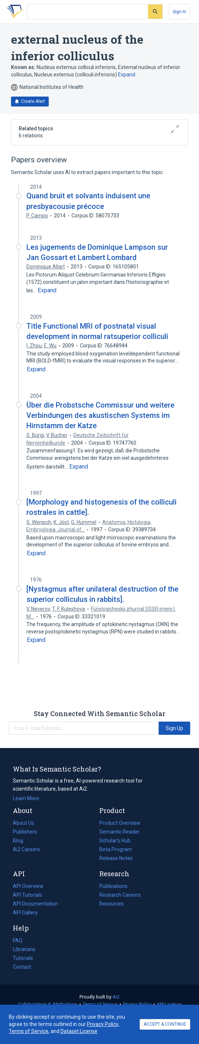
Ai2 (116, 997)
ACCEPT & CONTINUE (165, 1024)
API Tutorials (27, 895)
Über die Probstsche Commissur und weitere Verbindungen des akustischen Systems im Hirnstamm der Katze (100, 415)
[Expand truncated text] (47, 290)
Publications (113, 886)
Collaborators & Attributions (47, 1004)
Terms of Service (100, 1004)
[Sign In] (179, 11)
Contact (22, 967)
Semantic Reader (119, 832)
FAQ (17, 940)
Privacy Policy (137, 1004)
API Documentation (35, 903)
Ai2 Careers (26, 849)
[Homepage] (14, 11)
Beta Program (115, 849)
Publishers (25, 832)
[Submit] (155, 11)
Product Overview (119, 823)
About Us (23, 823)
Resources (111, 903)
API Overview (28, 886)
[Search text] (87, 11)
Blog (21, 840)
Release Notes (116, 858)
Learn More (26, 798)
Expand (126, 74)
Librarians (24, 949)
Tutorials (23, 958)
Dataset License (78, 1031)
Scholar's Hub (114, 840)
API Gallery (25, 912)
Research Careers (120, 895)
